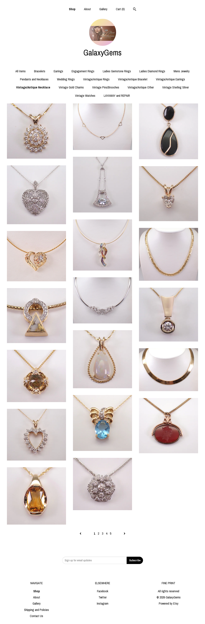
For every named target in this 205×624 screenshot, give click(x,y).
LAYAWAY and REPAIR (117, 95)
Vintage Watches (85, 95)
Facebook (102, 591)
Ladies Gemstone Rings (117, 71)
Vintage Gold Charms (71, 87)
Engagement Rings (83, 71)
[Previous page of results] (80, 533)
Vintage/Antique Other (141, 87)
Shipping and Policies (36, 610)
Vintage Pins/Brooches (105, 87)
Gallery (103, 9)
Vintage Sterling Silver (175, 87)
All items (20, 71)
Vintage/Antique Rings (96, 79)
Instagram (102, 603)
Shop (72, 9)
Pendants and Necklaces (34, 79)
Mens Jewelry (182, 71)
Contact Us (36, 616)
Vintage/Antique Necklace (33, 87)
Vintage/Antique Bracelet (132, 79)
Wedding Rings (66, 79)
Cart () (120, 9)
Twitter (103, 597)
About (87, 9)
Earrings (58, 71)
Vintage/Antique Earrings (170, 79)
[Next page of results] (125, 533)
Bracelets (39, 71)
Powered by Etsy (168, 603)
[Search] (134, 9)
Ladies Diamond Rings (152, 71)
